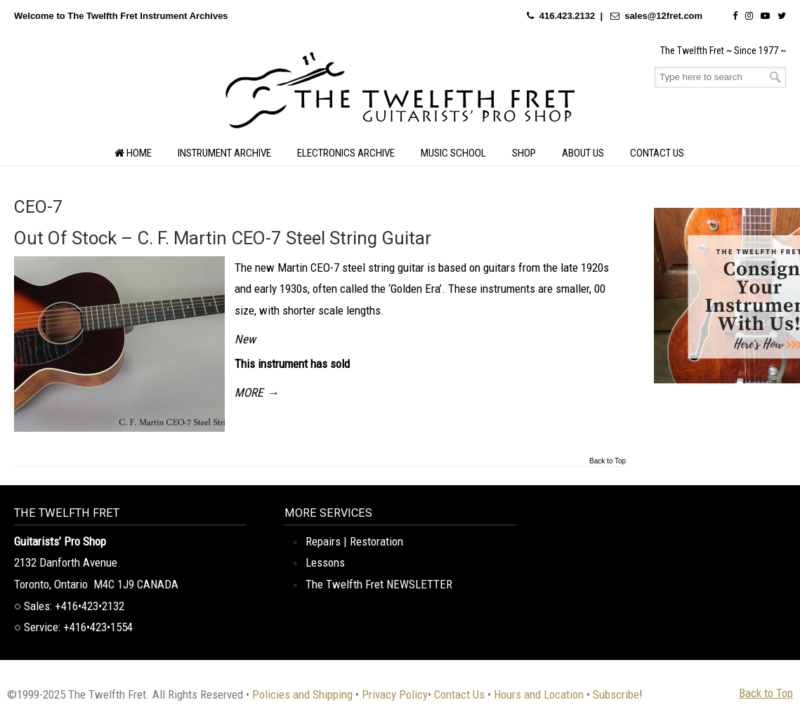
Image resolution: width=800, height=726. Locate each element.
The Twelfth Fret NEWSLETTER (379, 584)
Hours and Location (539, 694)
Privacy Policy (395, 694)
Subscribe (616, 694)
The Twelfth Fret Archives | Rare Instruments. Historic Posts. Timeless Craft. (400, 94)
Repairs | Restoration (354, 541)
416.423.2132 (567, 16)
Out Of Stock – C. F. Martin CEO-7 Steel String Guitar (222, 238)
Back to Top (607, 461)
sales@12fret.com (663, 16)
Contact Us (459, 694)
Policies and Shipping (302, 694)
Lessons (325, 562)
